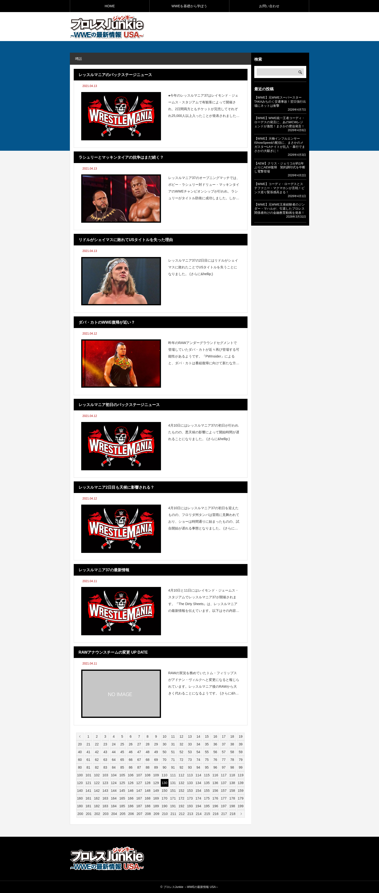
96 (215, 767)
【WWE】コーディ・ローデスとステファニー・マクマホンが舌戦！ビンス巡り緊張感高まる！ (279, 188)
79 (241, 760)
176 (215, 798)
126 (130, 783)
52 (181, 752)
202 (97, 814)
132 (181, 783)
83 (105, 767)
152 (181, 791)
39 (241, 744)
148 (147, 791)
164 (114, 798)
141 (88, 791)
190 (164, 806)
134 (198, 783)
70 (165, 760)
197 (223, 806)
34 (198, 744)
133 (190, 783)
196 (215, 806)
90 (165, 767)
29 (156, 744)
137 (223, 783)
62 (97, 760)
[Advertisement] (252, 26)
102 (97, 775)
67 (139, 760)
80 (80, 767)
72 (181, 760)
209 (156, 814)
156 (215, 791)
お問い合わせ (269, 6)
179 (240, 798)
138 (232, 783)
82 (97, 767)
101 (88, 775)
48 (148, 752)
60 (80, 760)
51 (173, 752)
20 (80, 744)
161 (88, 798)
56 (215, 752)
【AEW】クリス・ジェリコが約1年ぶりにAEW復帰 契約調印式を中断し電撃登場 (280, 167)
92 (181, 767)
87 (139, 767)
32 (181, 744)
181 (88, 806)
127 (139, 783)
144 (114, 791)
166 (130, 798)
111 (173, 775)
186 (130, 806)
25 (122, 744)
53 (190, 752)
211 (173, 814)
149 (156, 791)
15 (207, 736)
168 (147, 798)
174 (198, 798)
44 (114, 752)
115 (207, 775)
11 (173, 736)
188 (147, 806)
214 (198, 814)
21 (88, 744)
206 (131, 814)
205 (122, 814)
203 (105, 814)
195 (207, 806)
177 (223, 798)
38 (232, 744)
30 (165, 744)
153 (190, 791)
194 (198, 806)
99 (241, 767)
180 (80, 806)
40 (80, 752)
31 (173, 744)
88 (148, 767)
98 (232, 767)
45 (122, 752)
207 (139, 814)
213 (190, 814)
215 (207, 814)
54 (198, 752)
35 (207, 744)
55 (207, 752)
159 (240, 791)
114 (198, 775)
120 (80, 783)
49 (156, 752)
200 (80, 814)
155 (207, 791)
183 (105, 806)
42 (97, 752)
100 (80, 775)
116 (215, 775)
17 (224, 736)
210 (165, 814)
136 (215, 783)
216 (215, 814)
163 (105, 798)
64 (114, 760)
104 (114, 775)
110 (164, 775)
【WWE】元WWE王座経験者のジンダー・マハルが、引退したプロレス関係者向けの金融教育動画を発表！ (279, 208)
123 (105, 783)
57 (224, 752)
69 (156, 760)
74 (198, 760)
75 (207, 760)
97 (224, 767)
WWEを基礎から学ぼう (189, 6)
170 (164, 798)
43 (105, 752)
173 (190, 798)
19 (241, 736)
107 (139, 775)
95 (207, 767)
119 (240, 775)
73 (190, 760)
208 (148, 814)
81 (88, 767)
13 (190, 736)
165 (122, 798)
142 (97, 791)
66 (131, 760)
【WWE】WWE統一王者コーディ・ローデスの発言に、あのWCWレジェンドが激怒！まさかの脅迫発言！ (279, 122)
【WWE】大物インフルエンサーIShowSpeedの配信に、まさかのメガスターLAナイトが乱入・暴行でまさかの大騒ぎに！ (279, 145)
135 (207, 783)
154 (198, 791)
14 (198, 736)
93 (190, 767)
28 (148, 744)
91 (173, 767)
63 (105, 760)
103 (105, 775)
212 (181, 814)
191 (173, 806)
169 (156, 798)
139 (240, 783)
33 (190, 744)
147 (139, 791)
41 (88, 752)
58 (232, 752)
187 (139, 806)
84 (114, 767)
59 (241, 752)
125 (122, 783)
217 (224, 814)
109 (156, 775)
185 (122, 806)
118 (232, 775)
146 (130, 791)
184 (114, 806)
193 (190, 806)
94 (198, 767)
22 (97, 744)
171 (173, 798)
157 (223, 791)
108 (147, 775)
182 (97, 806)
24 (114, 744)
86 (131, 767)
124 (114, 783)
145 (122, 791)
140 (80, 791)
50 (165, 752)
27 (139, 744)
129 (156, 783)
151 (173, 791)
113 (190, 775)
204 (114, 814)
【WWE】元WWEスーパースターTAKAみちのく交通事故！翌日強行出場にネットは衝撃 (280, 101)
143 (105, 791)
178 (232, 798)
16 (215, 736)
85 (122, 767)
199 (240, 806)
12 (181, 736)
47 (139, 752)
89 (156, 767)
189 (156, 806)
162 (97, 798)
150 (164, 791)
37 (224, 744)
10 (165, 736)
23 (105, 744)
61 (88, 760)
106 (130, 775)
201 (88, 814)
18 (232, 736)
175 (207, 798)
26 (131, 744)
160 (80, 798)
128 (147, 783)
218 (232, 814)
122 (97, 783)
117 (223, 775)
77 (224, 760)
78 (232, 760)
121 (88, 783)
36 (215, 744)
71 (173, 760)
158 (232, 791)
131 (173, 783)
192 (181, 806)
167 (139, 798)
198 (232, 806)
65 (122, 760)
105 (122, 775)
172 (181, 798)
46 (131, 752)
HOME (110, 6)
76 (215, 760)
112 (181, 775)
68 (148, 760)
